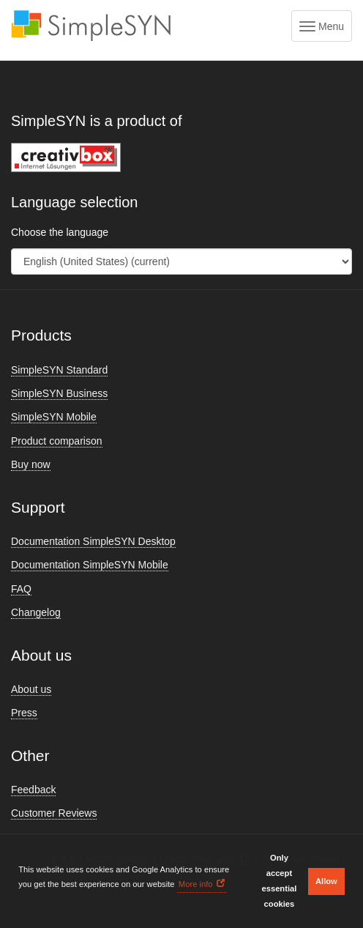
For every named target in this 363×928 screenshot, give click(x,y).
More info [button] (196, 884)
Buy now (30, 464)
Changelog (36, 612)
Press (24, 713)
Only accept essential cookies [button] (278, 880)
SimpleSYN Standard (59, 370)
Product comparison (56, 441)
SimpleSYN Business (59, 393)
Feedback (33, 789)
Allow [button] (326, 881)
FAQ (21, 589)
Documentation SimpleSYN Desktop (93, 541)
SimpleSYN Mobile (54, 417)
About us (31, 689)
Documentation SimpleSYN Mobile (89, 565)
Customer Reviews (54, 813)
